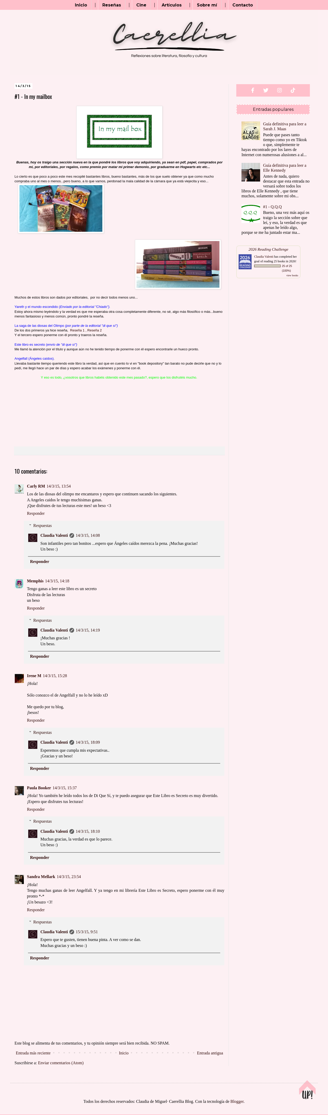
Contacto (242, 5)
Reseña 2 (94, 330)
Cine (141, 5)
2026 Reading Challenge (268, 249)
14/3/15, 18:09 (88, 742)
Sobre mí (207, 5)
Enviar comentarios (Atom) (61, 1063)
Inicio (81, 5)
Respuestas (42, 525)
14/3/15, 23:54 (69, 876)
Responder (36, 513)
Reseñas (111, 5)
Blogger (237, 1101)
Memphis (35, 581)
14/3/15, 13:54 (59, 486)
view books (292, 275)
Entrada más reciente (33, 1053)
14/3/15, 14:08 (88, 535)
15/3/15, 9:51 (87, 932)
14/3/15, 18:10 (88, 831)
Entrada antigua (210, 1053)
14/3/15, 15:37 (65, 788)
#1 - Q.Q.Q (272, 207)
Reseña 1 (77, 330)
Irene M (34, 676)
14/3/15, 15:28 (55, 676)
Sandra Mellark (41, 876)
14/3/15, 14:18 (57, 581)
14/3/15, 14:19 (88, 630)
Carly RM (36, 486)
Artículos (172, 5)
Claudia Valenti (54, 535)
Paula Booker (39, 788)
